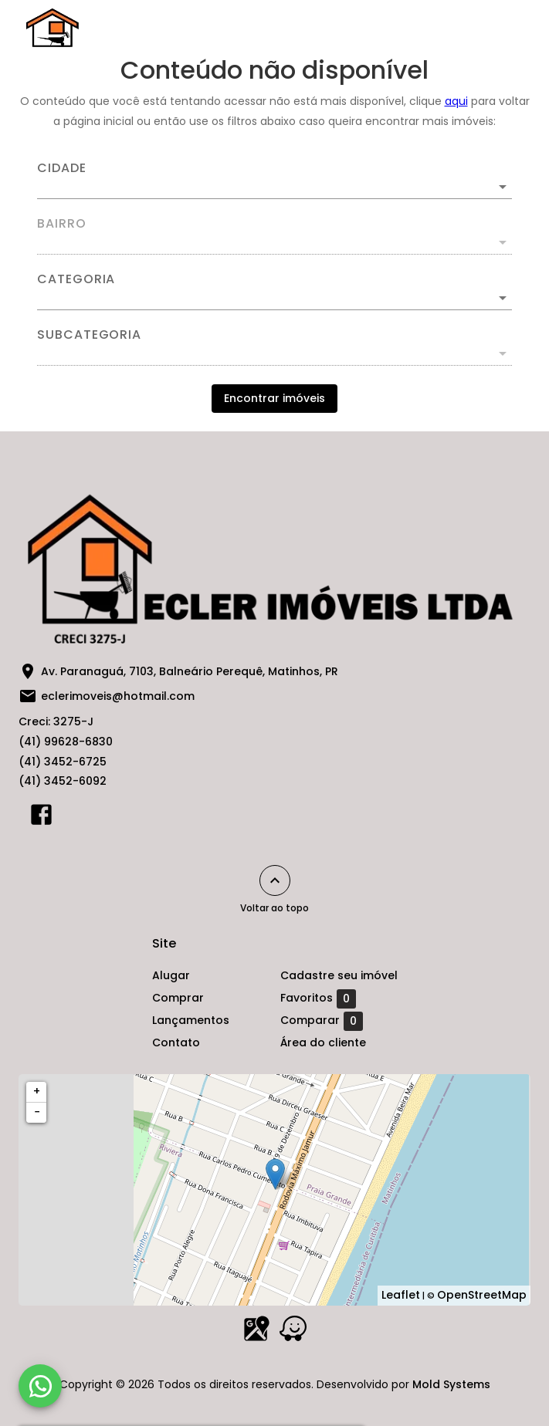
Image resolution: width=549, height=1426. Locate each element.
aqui (456, 101)
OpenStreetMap (482, 1295)
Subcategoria (89, 335)
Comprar (178, 997)
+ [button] (36, 1091)
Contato (176, 1042)
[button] (274, 298)
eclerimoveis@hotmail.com (118, 696)
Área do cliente (323, 1042)
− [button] (37, 1112)
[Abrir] (502, 187)
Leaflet (400, 1295)
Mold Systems (451, 1384)
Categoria (76, 279)
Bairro (61, 224)
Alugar (171, 975)
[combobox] (274, 180)
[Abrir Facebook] (41, 818)
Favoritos (318, 998)
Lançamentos (190, 1020)
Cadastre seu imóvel (339, 975)
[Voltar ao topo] (274, 880)
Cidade (61, 168)
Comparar (321, 1021)
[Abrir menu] (498, 27)
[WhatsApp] (40, 1385)
